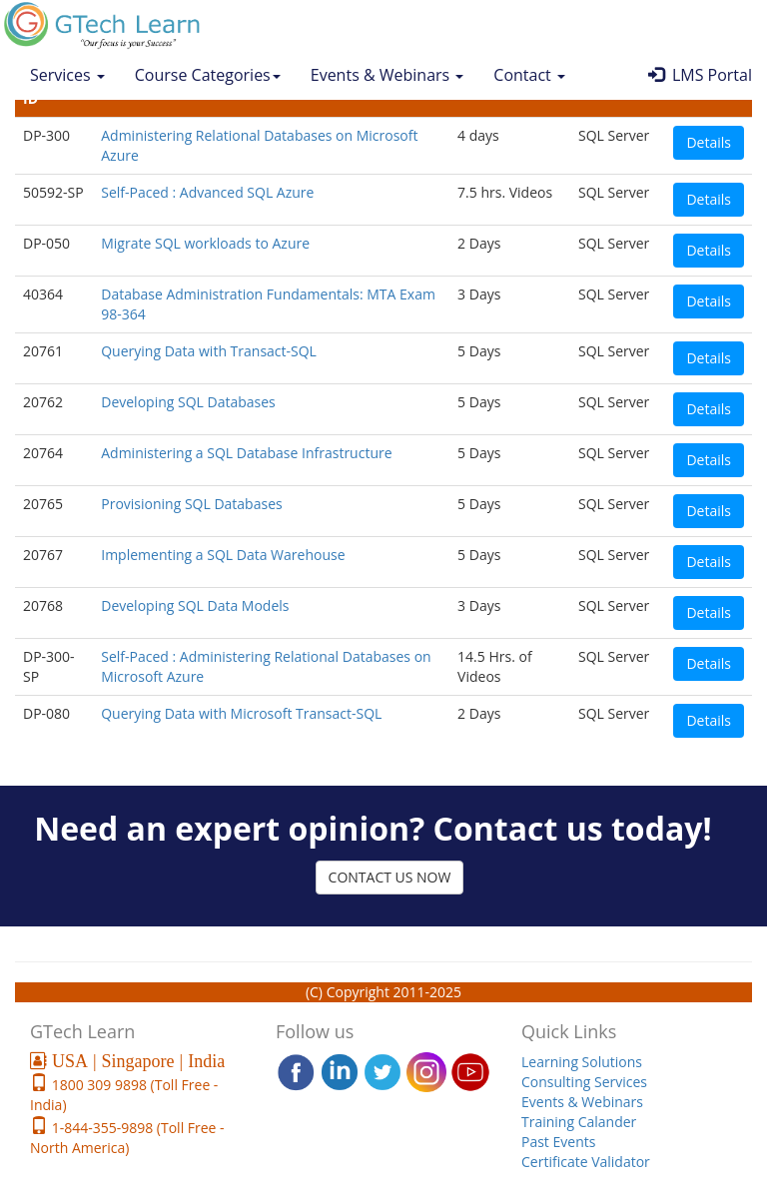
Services (67, 75)
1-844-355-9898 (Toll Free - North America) (127, 1137)
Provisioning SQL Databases (191, 503)
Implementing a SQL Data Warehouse (223, 554)
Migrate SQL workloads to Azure (205, 243)
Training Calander (578, 1121)
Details (708, 142)
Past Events (558, 1141)
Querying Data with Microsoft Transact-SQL (241, 713)
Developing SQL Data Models (195, 605)
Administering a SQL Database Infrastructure (246, 452)
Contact (529, 75)
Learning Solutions (581, 1061)
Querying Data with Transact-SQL (209, 350)
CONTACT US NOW (390, 877)
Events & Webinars (387, 75)
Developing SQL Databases (188, 401)
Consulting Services (584, 1081)
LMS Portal (700, 75)
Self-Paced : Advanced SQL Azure (207, 192)
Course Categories (208, 75)
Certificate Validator (585, 1161)
